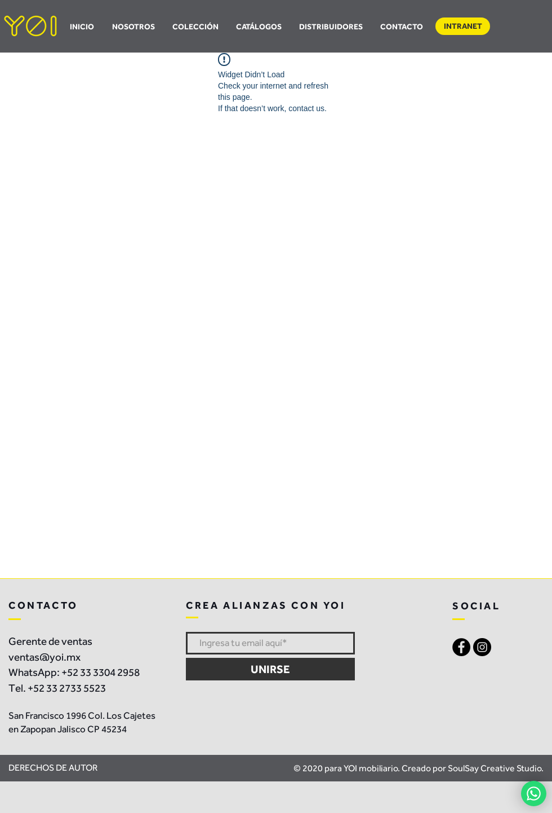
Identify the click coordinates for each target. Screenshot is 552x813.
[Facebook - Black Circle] (461, 647)
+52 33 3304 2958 (100, 672)
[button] (258, 26)
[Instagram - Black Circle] (482, 647)
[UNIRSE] (270, 669)
